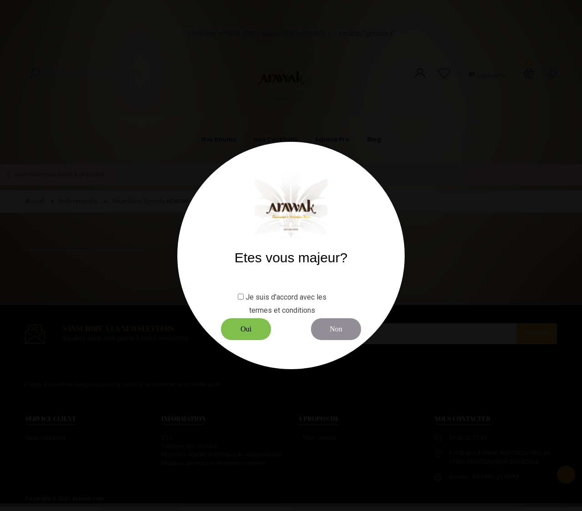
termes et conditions (282, 310)
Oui (246, 329)
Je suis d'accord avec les (286, 297)
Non (336, 329)
